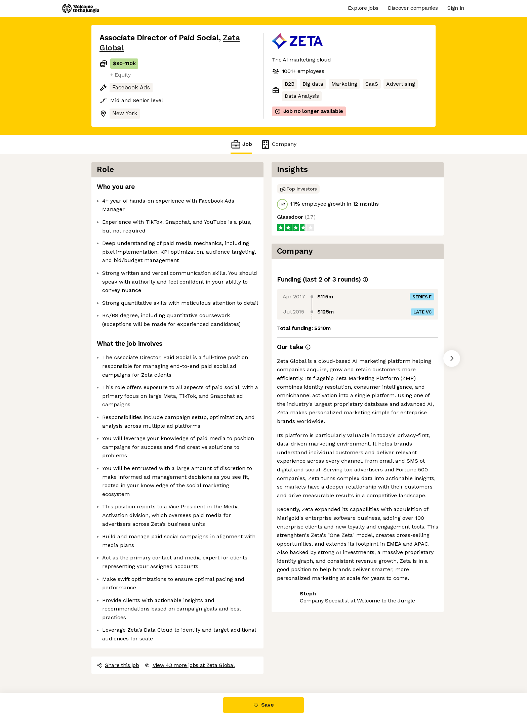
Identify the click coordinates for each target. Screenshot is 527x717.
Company (278, 144)
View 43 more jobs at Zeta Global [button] (190, 665)
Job (241, 144)
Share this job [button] (118, 665)
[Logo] (80, 8)
